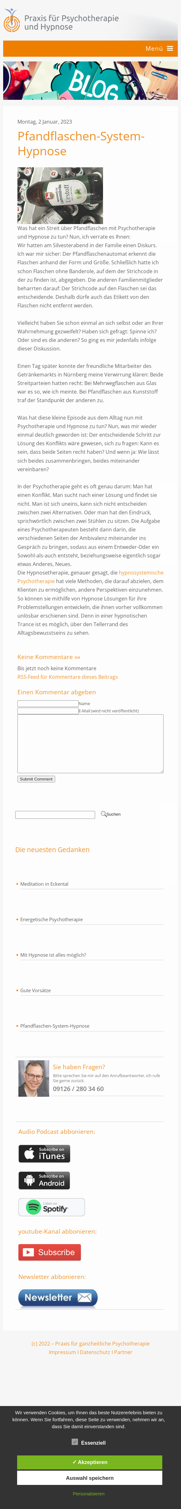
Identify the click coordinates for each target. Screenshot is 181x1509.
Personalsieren (89, 1493)
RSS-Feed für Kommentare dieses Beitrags (67, 676)
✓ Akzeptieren (90, 1462)
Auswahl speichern (89, 1478)
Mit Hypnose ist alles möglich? (53, 966)
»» (77, 656)
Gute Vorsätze (35, 1002)
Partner (123, 1363)
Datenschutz (95, 1363)
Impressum (62, 1363)
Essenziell (89, 1442)
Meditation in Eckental (44, 895)
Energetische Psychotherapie (51, 931)
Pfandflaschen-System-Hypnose (54, 1037)
